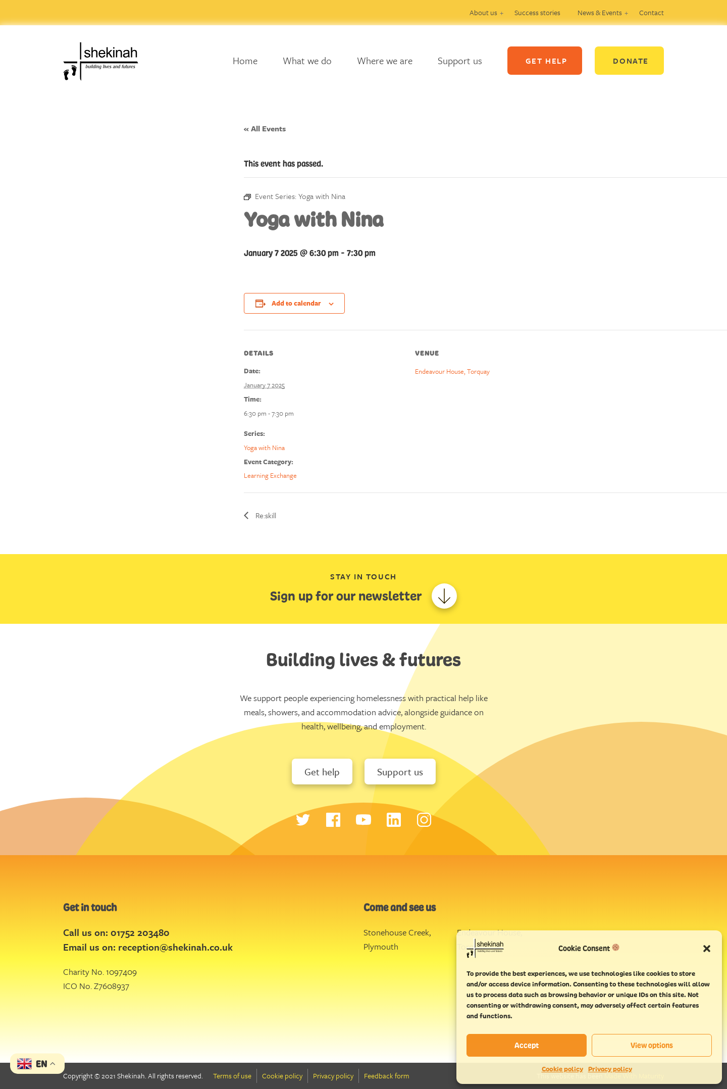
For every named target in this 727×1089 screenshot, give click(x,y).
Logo (108, 60)
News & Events (600, 12)
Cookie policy (562, 1069)
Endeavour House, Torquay (452, 371)
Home (245, 60)
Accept (526, 1045)
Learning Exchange (270, 475)
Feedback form (386, 1075)
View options (652, 1045)
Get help (322, 771)
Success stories (537, 12)
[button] (707, 948)
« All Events (265, 128)
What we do (307, 60)
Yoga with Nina (264, 447)
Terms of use (232, 1075)
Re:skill (264, 515)
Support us (460, 60)
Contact (651, 12)
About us (483, 12)
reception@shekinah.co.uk (175, 947)
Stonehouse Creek (396, 932)
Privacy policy (610, 1069)
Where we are (384, 60)
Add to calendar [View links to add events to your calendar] (296, 303)
